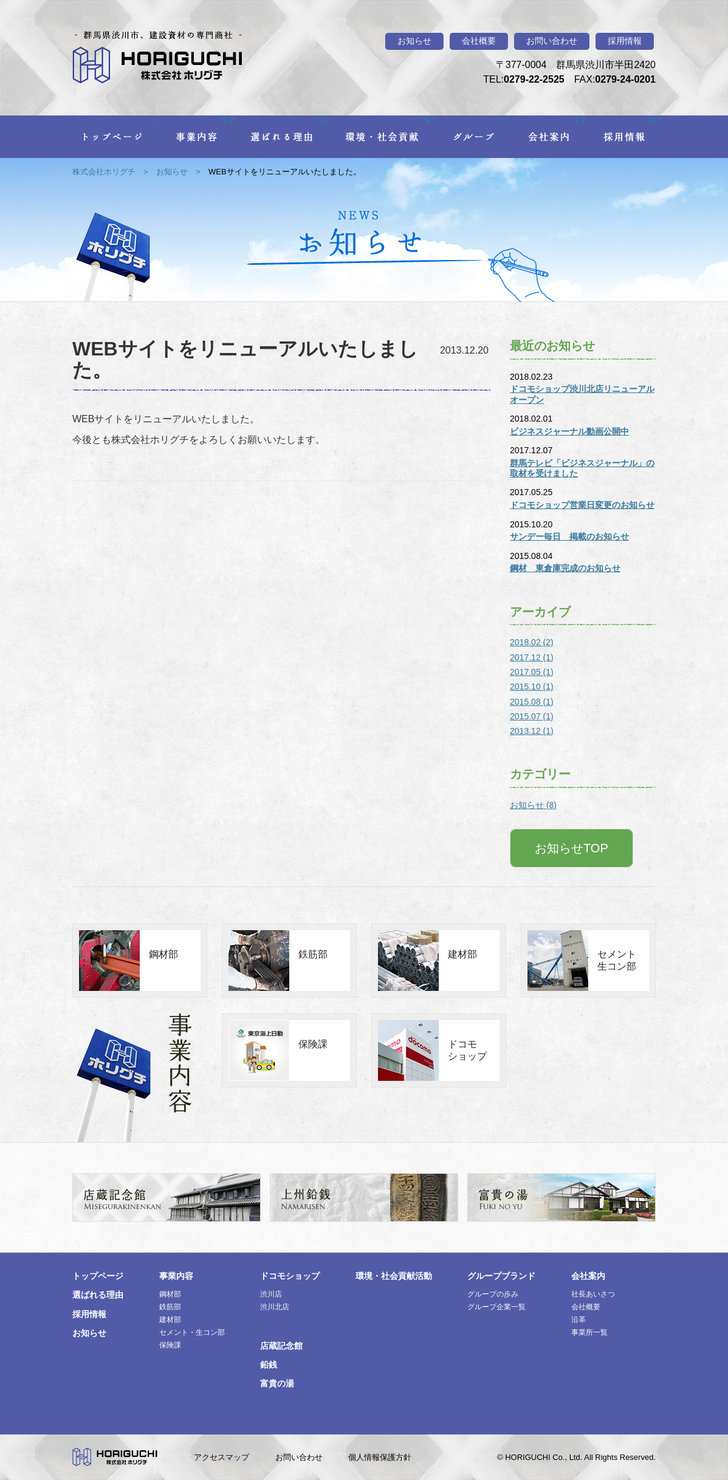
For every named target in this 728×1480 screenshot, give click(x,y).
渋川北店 (274, 1307)
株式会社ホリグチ (104, 171)
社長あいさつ (593, 1294)
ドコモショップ (467, 1050)
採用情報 (625, 41)
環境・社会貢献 (429, 120)
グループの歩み (492, 1294)
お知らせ (414, 41)
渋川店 (271, 1294)
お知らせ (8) (533, 805)
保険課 (313, 1044)
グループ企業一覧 (496, 1307)
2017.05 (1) (532, 672)
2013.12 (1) (532, 731)
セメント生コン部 (616, 960)
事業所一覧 (589, 1332)
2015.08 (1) (532, 702)
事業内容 (227, 120)
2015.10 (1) (532, 686)
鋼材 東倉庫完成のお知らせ (565, 568)
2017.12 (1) (532, 657)
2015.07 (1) (532, 716)
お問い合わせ (551, 41)
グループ (504, 120)
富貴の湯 (277, 1383)
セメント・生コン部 (192, 1332)
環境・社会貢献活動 (393, 1276)
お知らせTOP (571, 848)
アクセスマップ (221, 1457)
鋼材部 (163, 954)
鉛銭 (268, 1364)
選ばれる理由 (322, 120)
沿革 (578, 1319)
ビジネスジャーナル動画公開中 (569, 431)
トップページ (152, 120)
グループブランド (501, 1276)
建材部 (462, 954)
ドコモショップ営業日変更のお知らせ (582, 505)
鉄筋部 (313, 954)
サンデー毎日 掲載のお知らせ (569, 536)
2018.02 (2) (532, 642)
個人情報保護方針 (379, 1457)
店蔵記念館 (281, 1346)
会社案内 (579, 120)
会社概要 (479, 41)
